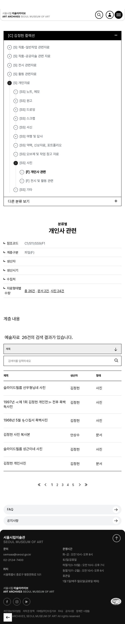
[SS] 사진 (15, 163)
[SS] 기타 (25, 190)
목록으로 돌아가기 (8, 617)
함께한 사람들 (83, 611)
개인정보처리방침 (12, 611)
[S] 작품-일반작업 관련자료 (9, 47)
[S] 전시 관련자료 (9, 65)
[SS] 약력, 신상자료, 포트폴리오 (40, 145)
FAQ (10, 509)
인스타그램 (16, 601)
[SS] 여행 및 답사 (15, 136)
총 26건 (30, 291)
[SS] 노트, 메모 (29, 92)
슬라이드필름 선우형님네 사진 (25, 388)
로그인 (110, 15)
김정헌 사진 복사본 (17, 435)
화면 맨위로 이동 (117, 538)
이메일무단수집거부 (46, 611)
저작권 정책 (28, 611)
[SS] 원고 (15, 101)
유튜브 (26, 601)
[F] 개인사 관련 (36, 172)
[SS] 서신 (25, 127)
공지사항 (13, 521)
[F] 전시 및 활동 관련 (39, 181)
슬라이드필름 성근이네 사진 (23, 449)
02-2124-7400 (13, 560)
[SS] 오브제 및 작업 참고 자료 (39, 154)
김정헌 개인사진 (15, 463)
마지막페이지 (86, 484)
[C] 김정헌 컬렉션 (62, 35)
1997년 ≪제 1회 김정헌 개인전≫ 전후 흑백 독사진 (35, 404)
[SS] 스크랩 (15, 119)
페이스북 (7, 601)
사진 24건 (57, 291)
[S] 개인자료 (9, 83)
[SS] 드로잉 (15, 110)
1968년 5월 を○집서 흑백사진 (26, 420)
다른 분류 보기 (62, 201)
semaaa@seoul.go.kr (17, 554)
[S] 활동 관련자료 (9, 74)
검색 (99, 15)
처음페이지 (39, 484)
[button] (119, 15)
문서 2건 (43, 291)
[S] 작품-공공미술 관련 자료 (9, 56)
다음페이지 (79, 484)
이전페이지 (45, 484)
